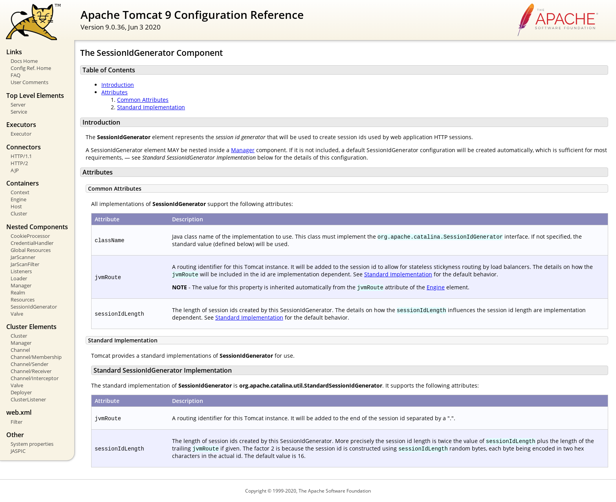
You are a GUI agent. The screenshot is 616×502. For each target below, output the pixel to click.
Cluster (19, 213)
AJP (15, 170)
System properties (32, 443)
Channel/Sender (29, 364)
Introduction (117, 84)
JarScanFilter (25, 264)
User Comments (29, 82)
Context (20, 192)
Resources (23, 299)
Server (18, 104)
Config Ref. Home (31, 68)
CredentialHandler (32, 242)
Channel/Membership (36, 356)
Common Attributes (143, 99)
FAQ (15, 75)
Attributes (114, 92)
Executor (21, 133)
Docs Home (24, 60)
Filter (16, 421)
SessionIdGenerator (34, 306)
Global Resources (31, 250)
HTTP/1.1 (21, 156)
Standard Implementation (151, 107)
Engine (18, 199)
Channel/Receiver (31, 371)
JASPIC (18, 450)
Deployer (21, 392)
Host (16, 206)
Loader (19, 278)
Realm (18, 292)
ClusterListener (28, 399)
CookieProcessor (30, 235)
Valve (17, 313)
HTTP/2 (19, 163)
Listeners (21, 271)
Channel (20, 349)
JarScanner (23, 257)
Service (19, 111)
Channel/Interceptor (35, 378)
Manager (21, 285)
